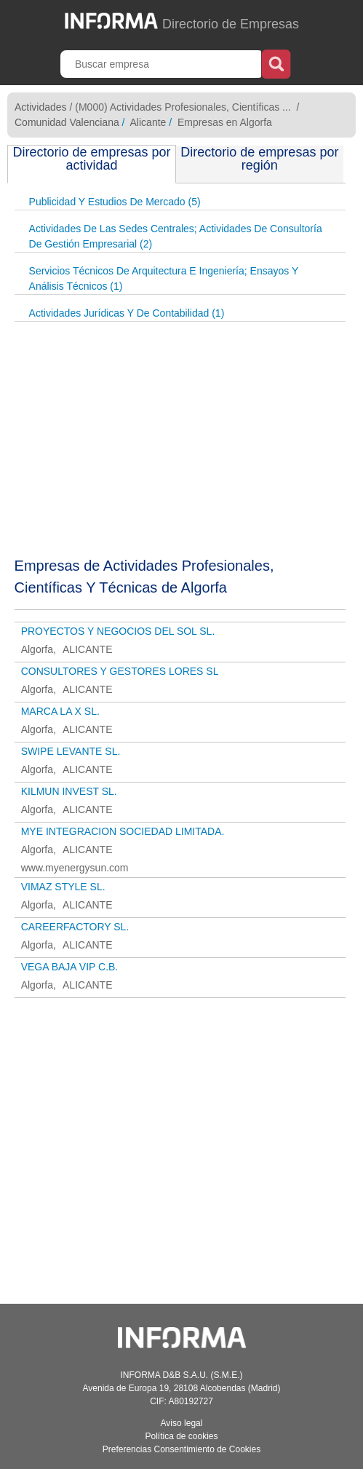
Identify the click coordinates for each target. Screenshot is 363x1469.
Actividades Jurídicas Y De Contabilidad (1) (127, 313)
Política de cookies (181, 1436)
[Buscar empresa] (162, 64)
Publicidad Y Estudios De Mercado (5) (115, 201)
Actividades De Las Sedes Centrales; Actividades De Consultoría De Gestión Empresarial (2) (175, 236)
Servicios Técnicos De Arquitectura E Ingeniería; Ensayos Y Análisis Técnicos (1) (164, 278)
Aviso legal (182, 1423)
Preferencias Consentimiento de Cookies (181, 1449)
